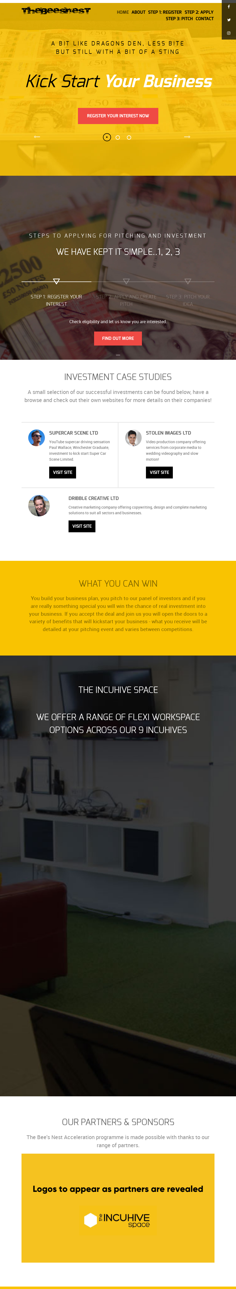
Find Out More (118, 338)
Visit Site (62, 472)
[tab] (56, 294)
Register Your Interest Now (118, 116)
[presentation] (56, 292)
